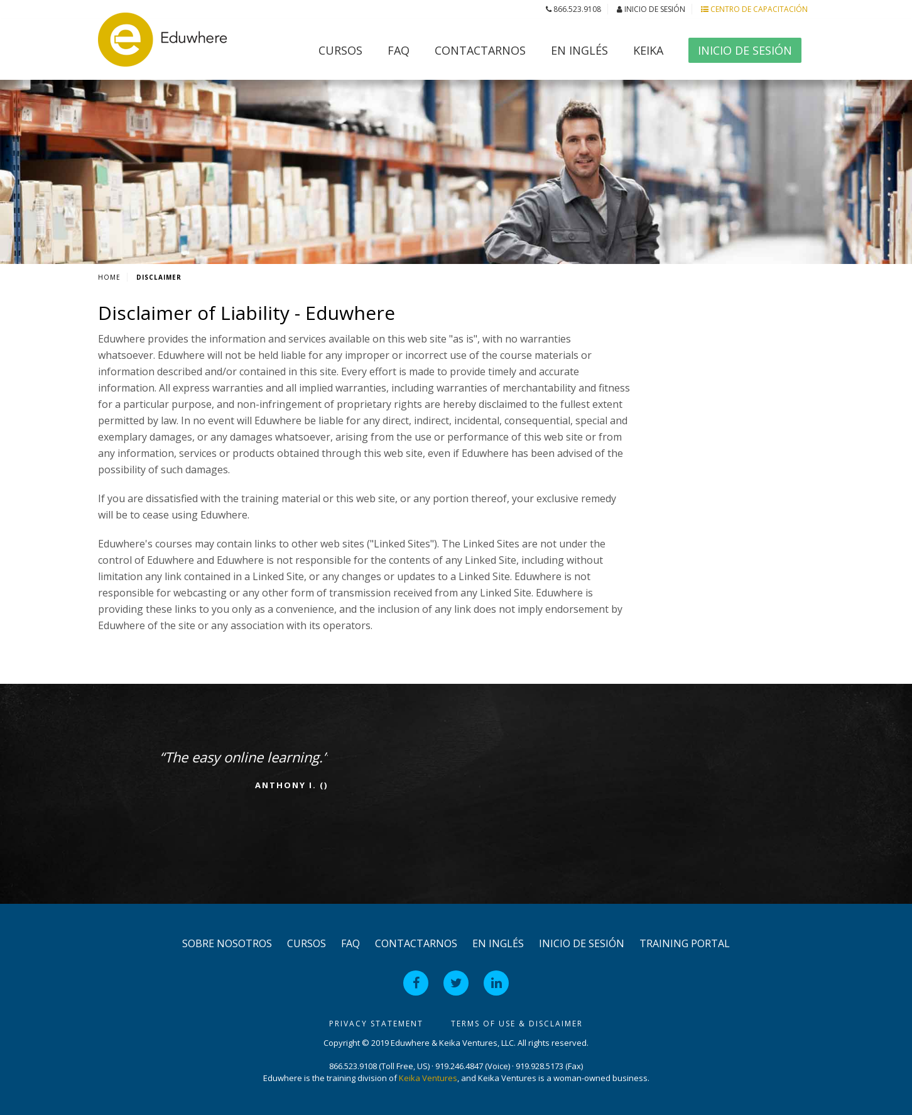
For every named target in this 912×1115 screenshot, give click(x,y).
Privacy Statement (376, 1023)
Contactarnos (480, 50)
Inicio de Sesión (651, 9)
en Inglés (579, 50)
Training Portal (684, 943)
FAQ (399, 50)
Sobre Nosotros (227, 943)
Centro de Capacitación (754, 9)
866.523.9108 (573, 9)
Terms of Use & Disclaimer (517, 1023)
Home (109, 277)
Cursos (340, 50)
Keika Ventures (428, 1078)
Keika (648, 50)
